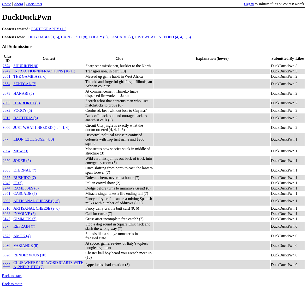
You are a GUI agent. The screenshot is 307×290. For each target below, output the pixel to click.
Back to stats (12, 276)
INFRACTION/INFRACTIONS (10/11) (44, 71)
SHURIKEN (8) (25, 66)
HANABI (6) (23, 93)
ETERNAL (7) (24, 170)
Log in (249, 4)
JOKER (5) (22, 161)
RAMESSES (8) (26, 188)
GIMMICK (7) (24, 219)
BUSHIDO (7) (24, 178)
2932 (6, 110)
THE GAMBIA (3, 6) (42, 37)
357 (5, 226)
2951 (6, 193)
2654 (6, 84)
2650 (6, 161)
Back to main (12, 284)
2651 (6, 76)
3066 (6, 127)
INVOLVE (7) (24, 214)
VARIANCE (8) (25, 245)
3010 (6, 208)
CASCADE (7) (121, 37)
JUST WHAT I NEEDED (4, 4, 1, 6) (163, 37)
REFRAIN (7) (24, 226)
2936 (6, 245)
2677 (6, 178)
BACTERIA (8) (25, 118)
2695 (6, 103)
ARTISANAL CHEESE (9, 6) (36, 201)
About (18, 4)
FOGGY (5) (98, 37)
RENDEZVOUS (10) (29, 255)
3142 (6, 219)
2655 (6, 170)
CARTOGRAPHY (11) (48, 29)
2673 (6, 236)
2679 (6, 93)
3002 (6, 201)
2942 (6, 71)
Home (6, 4)
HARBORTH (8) (74, 37)
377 (5, 139)
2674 (6, 66)
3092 (6, 265)
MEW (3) (20, 151)
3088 (6, 214)
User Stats (34, 4)
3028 (6, 255)
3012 (6, 118)
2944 (6, 188)
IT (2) (17, 183)
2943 (6, 183)
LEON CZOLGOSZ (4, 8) (33, 139)
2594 (6, 151)
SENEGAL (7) (24, 84)
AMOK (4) (22, 236)
